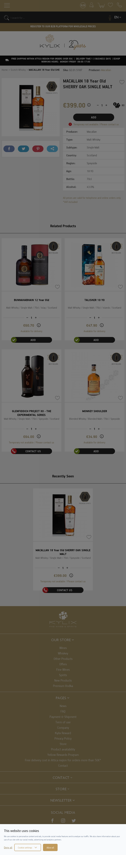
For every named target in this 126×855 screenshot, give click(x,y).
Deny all (8, 847)
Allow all (50, 847)
